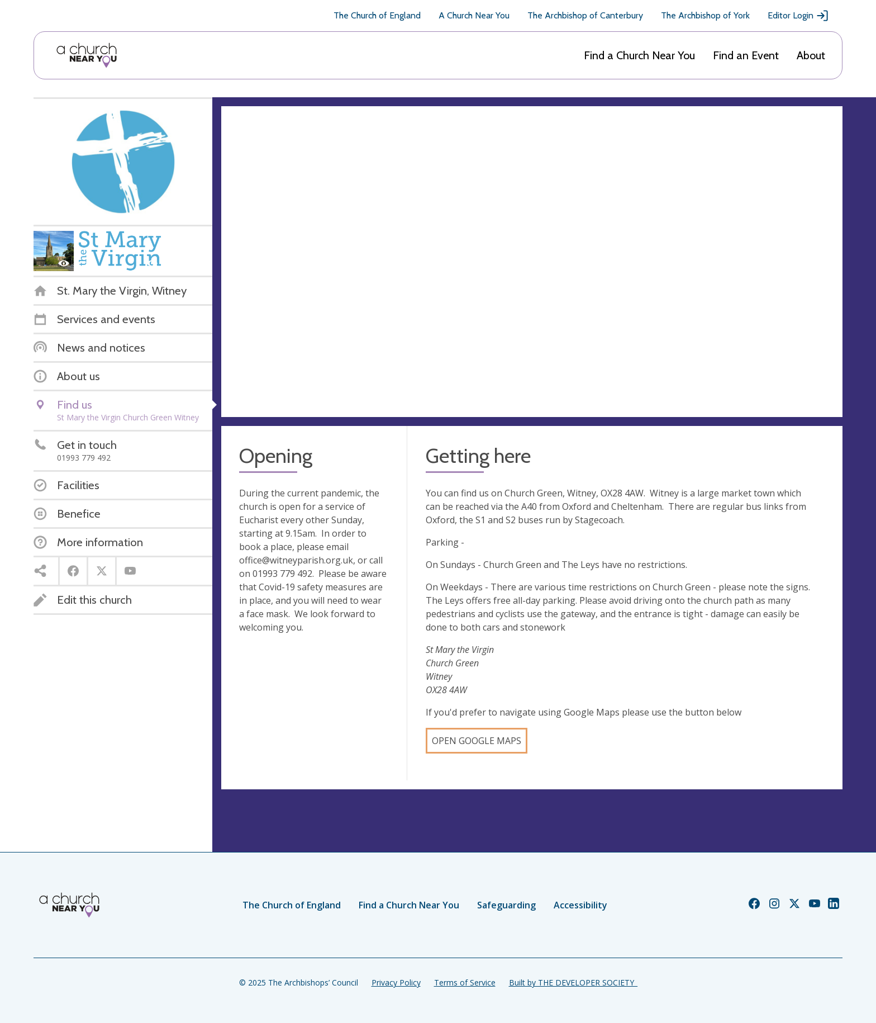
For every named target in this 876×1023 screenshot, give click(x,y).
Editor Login (798, 15)
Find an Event (746, 55)
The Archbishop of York (705, 15)
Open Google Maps (476, 741)
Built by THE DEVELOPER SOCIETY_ (573, 982)
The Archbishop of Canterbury (585, 15)
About (811, 55)
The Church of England (377, 15)
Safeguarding (506, 905)
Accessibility (580, 905)
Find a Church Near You (639, 55)
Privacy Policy (396, 982)
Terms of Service (465, 982)
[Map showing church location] (531, 261)
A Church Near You (474, 15)
